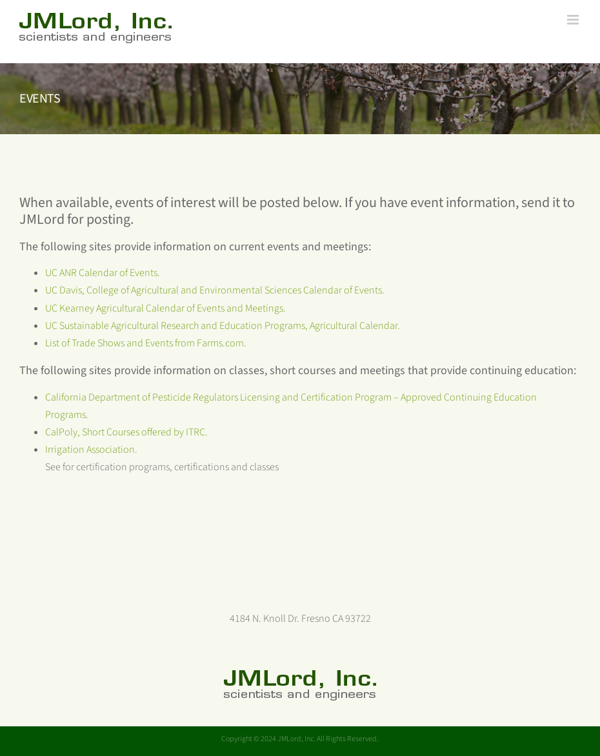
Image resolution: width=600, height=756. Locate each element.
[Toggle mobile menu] (574, 19)
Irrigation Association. (91, 450)
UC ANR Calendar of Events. (102, 273)
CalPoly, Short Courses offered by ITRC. (126, 432)
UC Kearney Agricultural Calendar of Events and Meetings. (165, 308)
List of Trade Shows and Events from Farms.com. (145, 343)
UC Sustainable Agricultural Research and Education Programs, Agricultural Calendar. (222, 326)
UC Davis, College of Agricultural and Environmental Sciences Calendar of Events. (215, 290)
